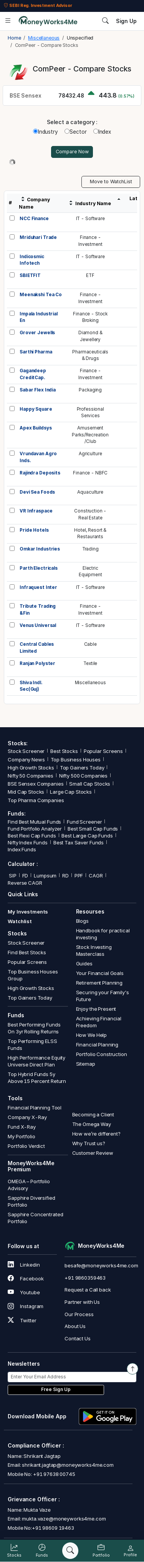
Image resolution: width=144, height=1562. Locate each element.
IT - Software (90, 218)
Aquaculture (90, 492)
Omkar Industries (40, 549)
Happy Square (36, 409)
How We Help (91, 1035)
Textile (90, 663)
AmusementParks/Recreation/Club (90, 434)
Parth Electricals (39, 568)
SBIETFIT (30, 275)
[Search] (70, 1550)
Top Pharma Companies (36, 800)
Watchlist (20, 921)
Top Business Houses (76, 759)
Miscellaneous (90, 682)
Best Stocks (64, 751)
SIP (12, 875)
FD (25, 875)
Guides (84, 963)
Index (102, 132)
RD (65, 875)
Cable (90, 644)
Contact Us (78, 1338)
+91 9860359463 (85, 1278)
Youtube (24, 1292)
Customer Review (92, 1153)
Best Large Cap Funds (87, 835)
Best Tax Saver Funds (78, 842)
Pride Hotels (34, 530)
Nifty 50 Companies (30, 776)
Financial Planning (97, 1044)
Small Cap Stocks (89, 784)
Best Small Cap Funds (93, 829)
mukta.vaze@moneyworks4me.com (64, 1519)
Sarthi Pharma (36, 352)
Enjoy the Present (96, 1009)
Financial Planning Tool (34, 1107)
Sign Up (126, 21)
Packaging (90, 390)
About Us (75, 1326)
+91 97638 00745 (53, 1474)
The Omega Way (91, 1124)
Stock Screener (26, 751)
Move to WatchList (111, 181)
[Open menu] (8, 21)
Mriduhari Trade (38, 237)
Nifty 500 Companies (83, 776)
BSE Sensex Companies (35, 784)
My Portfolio (21, 1136)
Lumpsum (45, 875)
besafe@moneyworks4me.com (101, 1265)
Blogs (82, 921)
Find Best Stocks (27, 952)
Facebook (25, 1278)
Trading (90, 549)
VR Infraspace (36, 511)
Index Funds (22, 849)
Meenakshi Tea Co (41, 294)
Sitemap (85, 1064)
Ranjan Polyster (37, 663)
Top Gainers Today (82, 767)
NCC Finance (34, 218)
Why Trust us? (88, 1143)
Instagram (25, 1306)
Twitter (22, 1320)
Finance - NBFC (90, 473)
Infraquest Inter (38, 587)
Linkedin (24, 1265)
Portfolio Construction (101, 1054)
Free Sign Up (56, 1389)
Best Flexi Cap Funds (32, 835)
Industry (45, 132)
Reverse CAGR (25, 883)
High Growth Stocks (31, 767)
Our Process (79, 1314)
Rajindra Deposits (40, 473)
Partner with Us (82, 1302)
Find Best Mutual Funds (34, 822)
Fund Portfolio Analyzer (35, 829)
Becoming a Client (93, 1114)
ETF (90, 275)
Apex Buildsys (35, 428)
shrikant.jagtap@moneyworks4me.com (68, 1465)
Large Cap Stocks (71, 792)
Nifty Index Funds (28, 842)
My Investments (28, 912)
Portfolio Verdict (26, 1146)
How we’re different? (96, 1134)
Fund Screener (84, 822)
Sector (75, 132)
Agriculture (90, 453)
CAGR (96, 875)
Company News (26, 759)
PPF (78, 875)
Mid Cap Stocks (26, 792)
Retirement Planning (99, 983)
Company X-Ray (27, 1117)
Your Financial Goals (100, 973)
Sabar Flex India (38, 390)
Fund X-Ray (22, 1127)
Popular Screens (103, 751)
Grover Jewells (37, 332)
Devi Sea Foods (37, 492)
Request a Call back (88, 1290)
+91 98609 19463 (53, 1528)
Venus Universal (38, 625)
